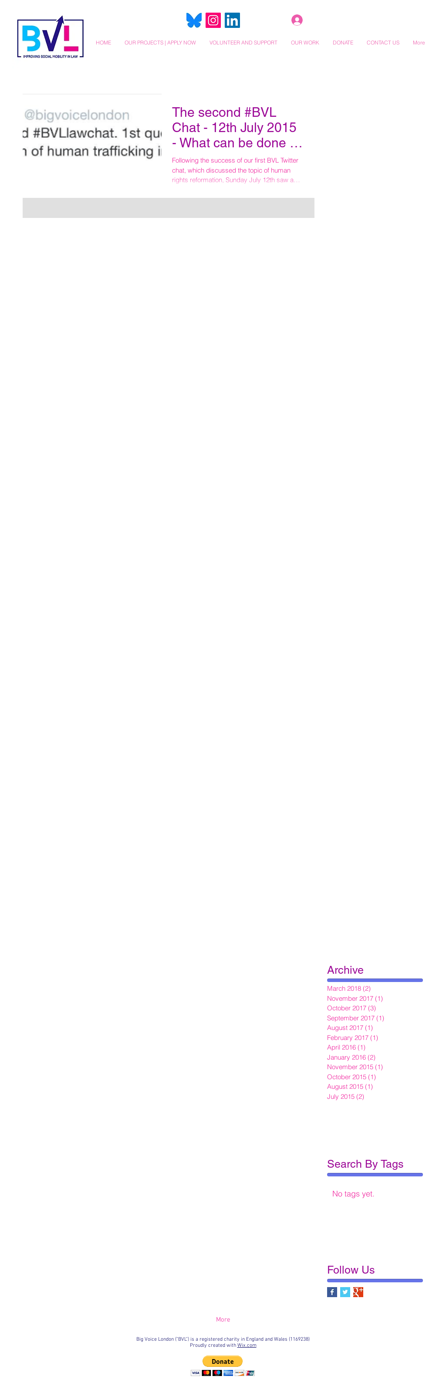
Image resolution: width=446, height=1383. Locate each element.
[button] (160, 42)
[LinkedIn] (232, 20)
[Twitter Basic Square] (345, 1292)
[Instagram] (213, 20)
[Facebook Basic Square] (332, 1292)
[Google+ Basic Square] (358, 1292)
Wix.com (247, 1345)
